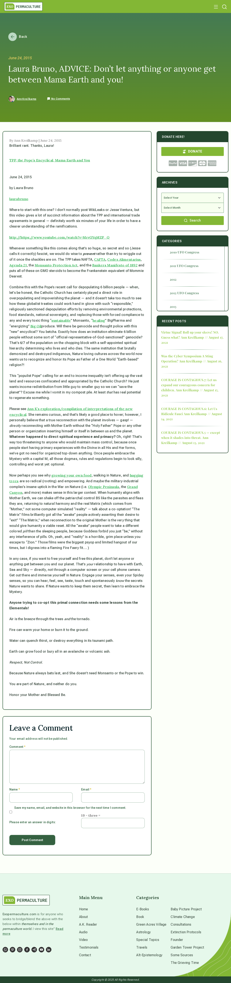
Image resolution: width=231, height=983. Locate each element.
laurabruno (18, 199)
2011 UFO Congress (184, 266)
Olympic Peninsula (103, 487)
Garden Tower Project (187, 947)
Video (83, 940)
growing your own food (71, 475)
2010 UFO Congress (184, 252)
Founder (177, 940)
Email (86, 789)
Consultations (181, 924)
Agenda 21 (18, 265)
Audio (83, 932)
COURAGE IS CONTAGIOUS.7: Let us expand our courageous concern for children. (189, 385)
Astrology (143, 932)
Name (14, 789)
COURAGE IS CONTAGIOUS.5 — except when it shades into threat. (190, 435)
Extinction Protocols (186, 932)
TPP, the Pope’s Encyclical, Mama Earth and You (49, 160)
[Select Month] (192, 208)
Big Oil (35, 326)
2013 (173, 306)
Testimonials (89, 947)
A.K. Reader (88, 924)
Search (192, 220)
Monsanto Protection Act (56, 265)
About (83, 917)
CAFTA (99, 259)
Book (140, 917)
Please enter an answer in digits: (32, 822)
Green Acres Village (151, 924)
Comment (17, 746)
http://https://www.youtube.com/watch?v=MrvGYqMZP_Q (59, 237)
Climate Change (183, 917)
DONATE (192, 151)
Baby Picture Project (186, 909)
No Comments (58, 98)
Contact (85, 955)
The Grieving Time (185, 963)
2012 (173, 279)
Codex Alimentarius (124, 259)
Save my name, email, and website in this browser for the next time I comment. (70, 807)
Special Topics (147, 940)
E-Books (142, 909)
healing (99, 320)
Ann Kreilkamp (26, 99)
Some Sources (182, 955)
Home (83, 909)
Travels (141, 947)
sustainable (61, 320)
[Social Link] (5, 949)
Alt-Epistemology (149, 955)
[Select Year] (192, 198)
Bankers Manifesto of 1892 (114, 265)
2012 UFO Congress (184, 293)
